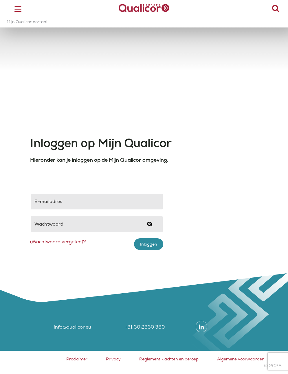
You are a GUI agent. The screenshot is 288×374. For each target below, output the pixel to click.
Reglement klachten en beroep (169, 359)
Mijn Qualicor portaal (27, 21)
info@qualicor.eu (72, 327)
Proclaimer (76, 359)
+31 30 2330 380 (145, 327)
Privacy (113, 359)
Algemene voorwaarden (240, 359)
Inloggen (148, 244)
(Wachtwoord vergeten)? (58, 242)
